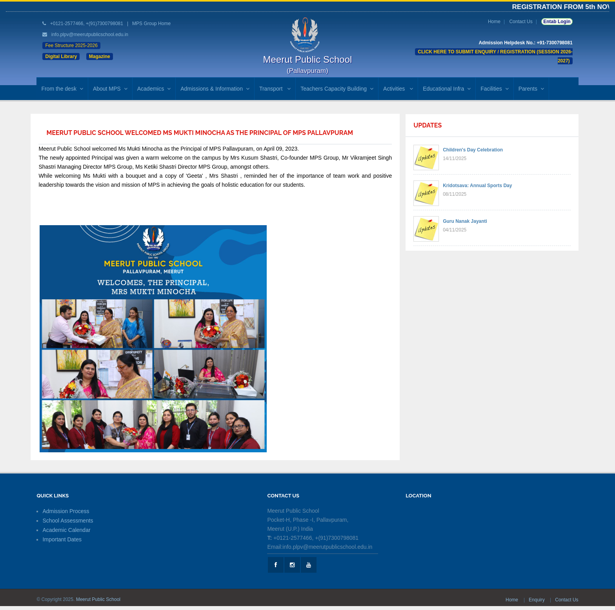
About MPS (110, 89)
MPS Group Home (151, 23)
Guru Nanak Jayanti (465, 221)
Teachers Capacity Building (336, 89)
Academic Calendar (66, 530)
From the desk (62, 89)
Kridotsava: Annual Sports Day (477, 185)
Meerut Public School (98, 599)
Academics (154, 89)
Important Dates (62, 539)
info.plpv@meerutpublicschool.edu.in (89, 34)
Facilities (494, 89)
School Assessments (67, 520)
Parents (531, 89)
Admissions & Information (214, 89)
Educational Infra (447, 89)
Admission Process (65, 511)
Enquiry (537, 600)
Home (494, 21)
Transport (275, 89)
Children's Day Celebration (473, 150)
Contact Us (520, 21)
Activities (398, 89)
